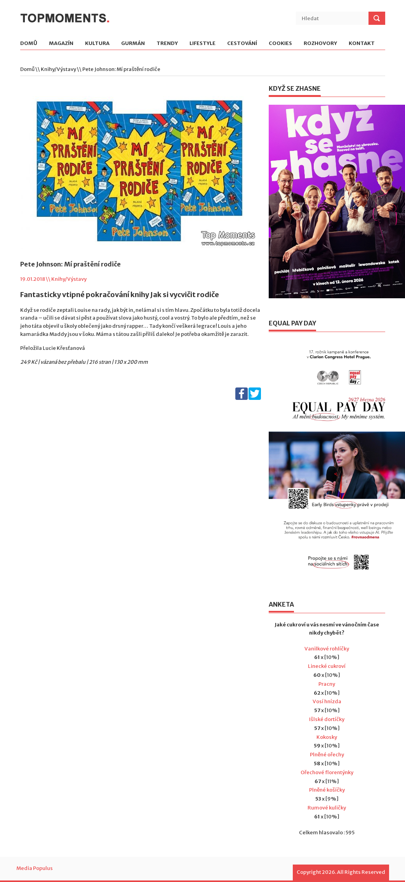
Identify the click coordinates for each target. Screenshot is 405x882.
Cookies (280, 44)
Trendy (167, 44)
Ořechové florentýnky (327, 772)
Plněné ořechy (327, 754)
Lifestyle (202, 44)
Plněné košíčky (327, 790)
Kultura (97, 44)
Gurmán (133, 44)
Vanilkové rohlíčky (326, 648)
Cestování (242, 44)
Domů (28, 44)
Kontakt (362, 44)
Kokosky (326, 737)
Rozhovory (320, 44)
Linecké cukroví (327, 666)
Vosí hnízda (327, 701)
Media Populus (34, 868)
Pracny (326, 684)
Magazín (61, 44)
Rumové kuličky (327, 807)
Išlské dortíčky (326, 719)
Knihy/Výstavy (58, 69)
